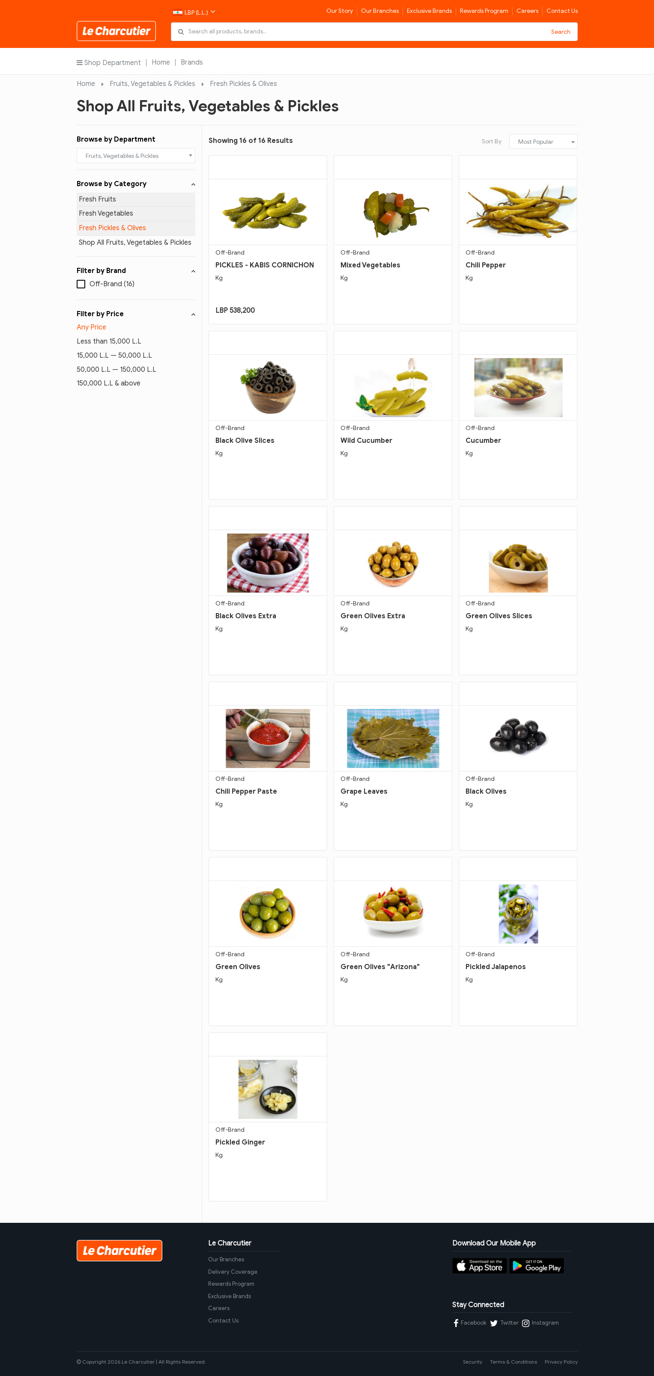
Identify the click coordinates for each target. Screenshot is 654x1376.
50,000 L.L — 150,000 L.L (116, 369)
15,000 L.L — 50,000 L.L (114, 355)
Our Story (339, 11)
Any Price (91, 327)
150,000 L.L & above (108, 383)
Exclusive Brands (429, 11)
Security (472, 1361)
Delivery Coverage (232, 1271)
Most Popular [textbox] (535, 141)
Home (161, 62)
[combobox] (136, 155)
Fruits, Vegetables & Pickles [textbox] (122, 156)
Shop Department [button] (109, 62)
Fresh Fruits (97, 199)
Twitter (504, 1323)
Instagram (540, 1323)
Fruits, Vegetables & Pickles (152, 84)
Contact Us (562, 11)
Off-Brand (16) (112, 284)
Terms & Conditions (513, 1361)
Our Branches (380, 11)
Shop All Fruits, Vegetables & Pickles (135, 242)
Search (560, 32)
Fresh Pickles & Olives (243, 84)
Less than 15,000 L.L (109, 341)
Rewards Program (484, 11)
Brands (192, 62)
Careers (527, 11)
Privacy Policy (561, 1361)
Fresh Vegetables (106, 213)
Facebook (470, 1323)
